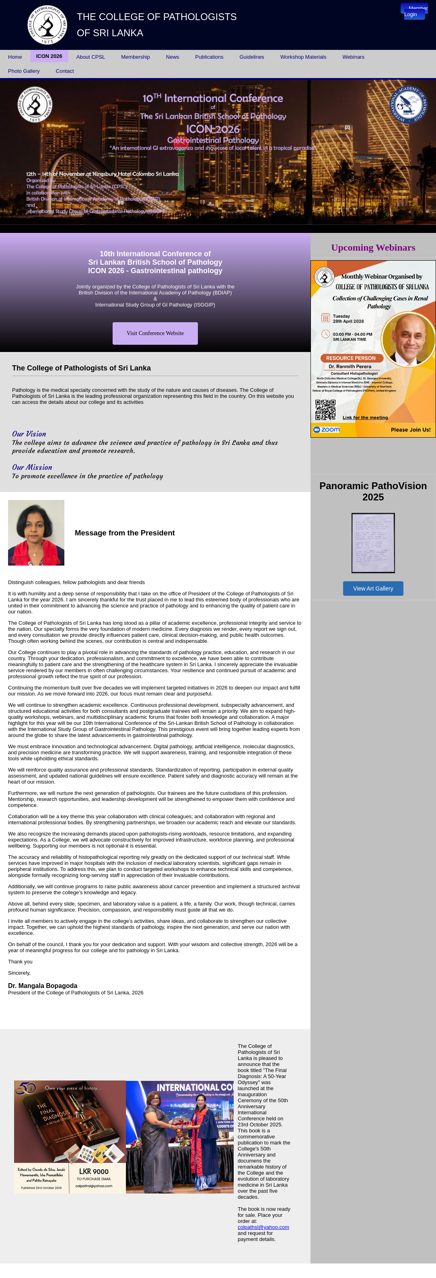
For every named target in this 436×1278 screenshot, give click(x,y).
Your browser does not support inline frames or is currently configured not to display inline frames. (218, 152)
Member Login (416, 11)
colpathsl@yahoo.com (263, 1227)
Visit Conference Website (155, 333)
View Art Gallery (373, 588)
